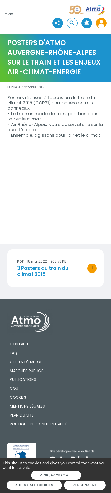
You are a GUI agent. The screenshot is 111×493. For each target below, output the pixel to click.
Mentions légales (27, 406)
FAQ (13, 353)
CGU (14, 388)
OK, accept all (56, 475)
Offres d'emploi (25, 361)
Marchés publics (27, 370)
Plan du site (22, 415)
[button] (72, 23)
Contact (19, 344)
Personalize (85, 485)
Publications (23, 379)
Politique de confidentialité (38, 424)
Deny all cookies (34, 485)
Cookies (18, 397)
